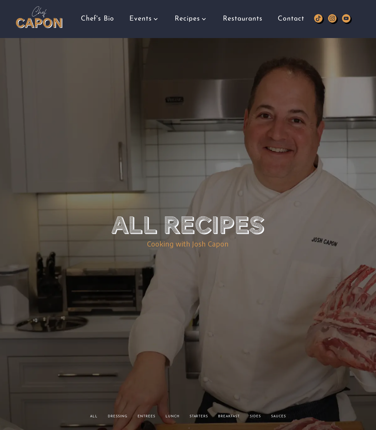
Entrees (146, 416)
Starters (199, 416)
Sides (255, 416)
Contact (291, 11)
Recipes (191, 15)
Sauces (278, 416)
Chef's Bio (97, 16)
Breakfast (229, 416)
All (94, 416)
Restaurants (243, 11)
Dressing (117, 416)
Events (144, 16)
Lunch (172, 416)
